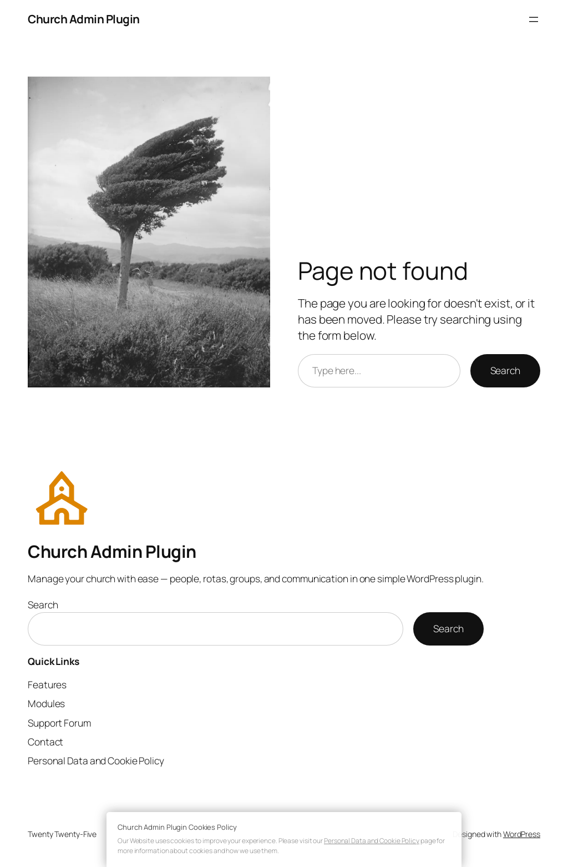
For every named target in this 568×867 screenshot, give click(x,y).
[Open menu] (533, 19)
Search (505, 370)
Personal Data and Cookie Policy (371, 840)
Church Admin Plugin (84, 19)
